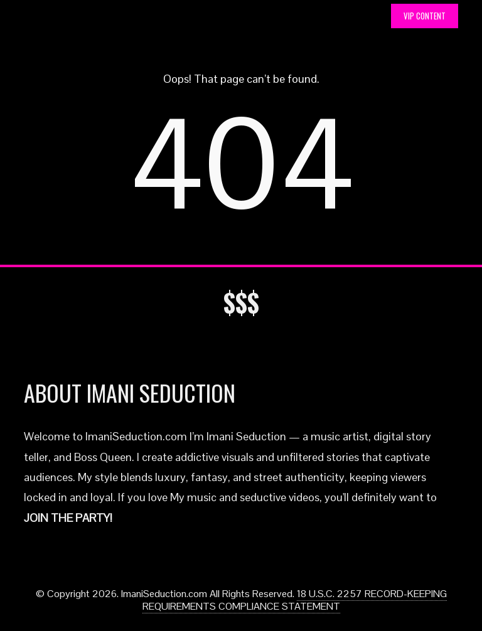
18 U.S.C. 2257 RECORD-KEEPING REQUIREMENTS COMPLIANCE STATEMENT (294, 599)
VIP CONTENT (425, 15)
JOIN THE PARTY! (68, 518)
